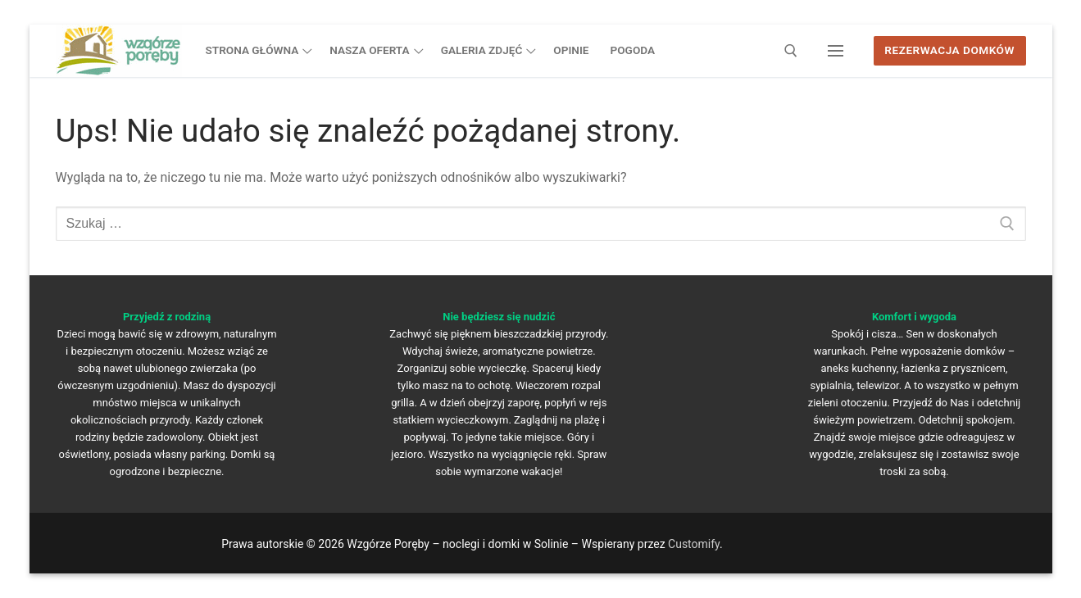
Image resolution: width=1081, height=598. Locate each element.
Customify (694, 543)
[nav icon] (836, 51)
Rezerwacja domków (949, 50)
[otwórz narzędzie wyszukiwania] (790, 50)
